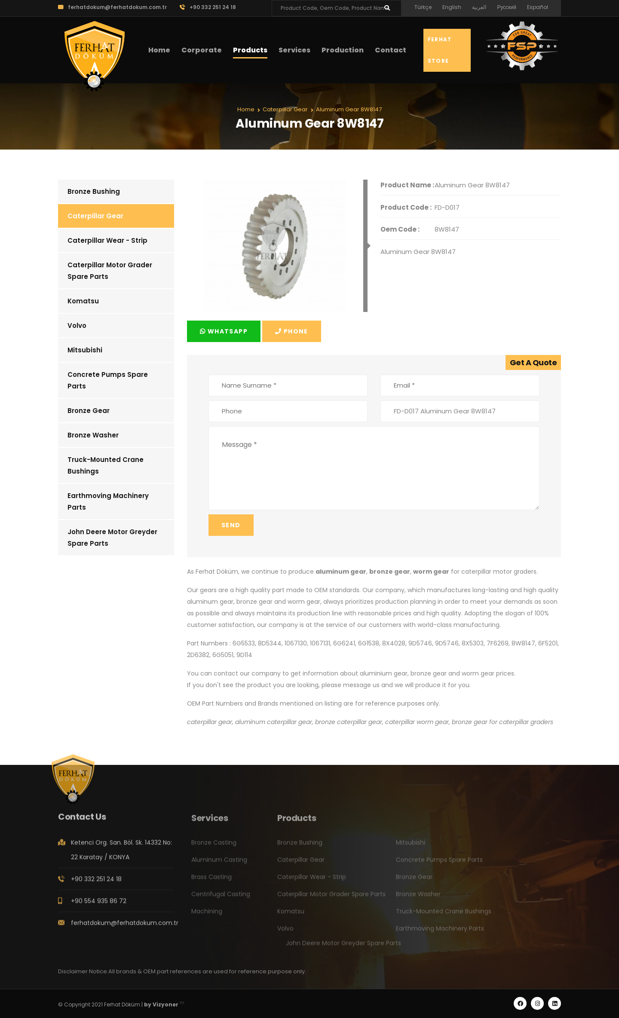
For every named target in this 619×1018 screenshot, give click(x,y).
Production (343, 50)
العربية (479, 7)
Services (294, 50)
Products (250, 50)
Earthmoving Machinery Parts (108, 501)
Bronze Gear (88, 410)
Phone (291, 331)
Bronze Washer (93, 435)
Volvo (76, 325)
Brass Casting (211, 881)
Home (159, 50)
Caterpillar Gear (95, 215)
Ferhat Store (440, 50)
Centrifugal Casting (220, 898)
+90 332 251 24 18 (208, 7)
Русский (506, 7)
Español (537, 7)
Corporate (201, 50)
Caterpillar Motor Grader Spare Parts (109, 270)
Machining (206, 915)
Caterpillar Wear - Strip (107, 240)
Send (231, 525)
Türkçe (423, 7)
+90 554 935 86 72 (98, 904)
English (451, 7)
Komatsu (83, 301)
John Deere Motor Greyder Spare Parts (112, 537)
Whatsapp (224, 331)
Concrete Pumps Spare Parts (107, 380)
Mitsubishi (84, 350)
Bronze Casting (213, 846)
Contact (390, 50)
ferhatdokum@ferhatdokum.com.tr (112, 7)
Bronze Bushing (93, 191)
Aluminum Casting (219, 863)
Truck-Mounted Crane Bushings (105, 465)
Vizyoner (165, 1004)
